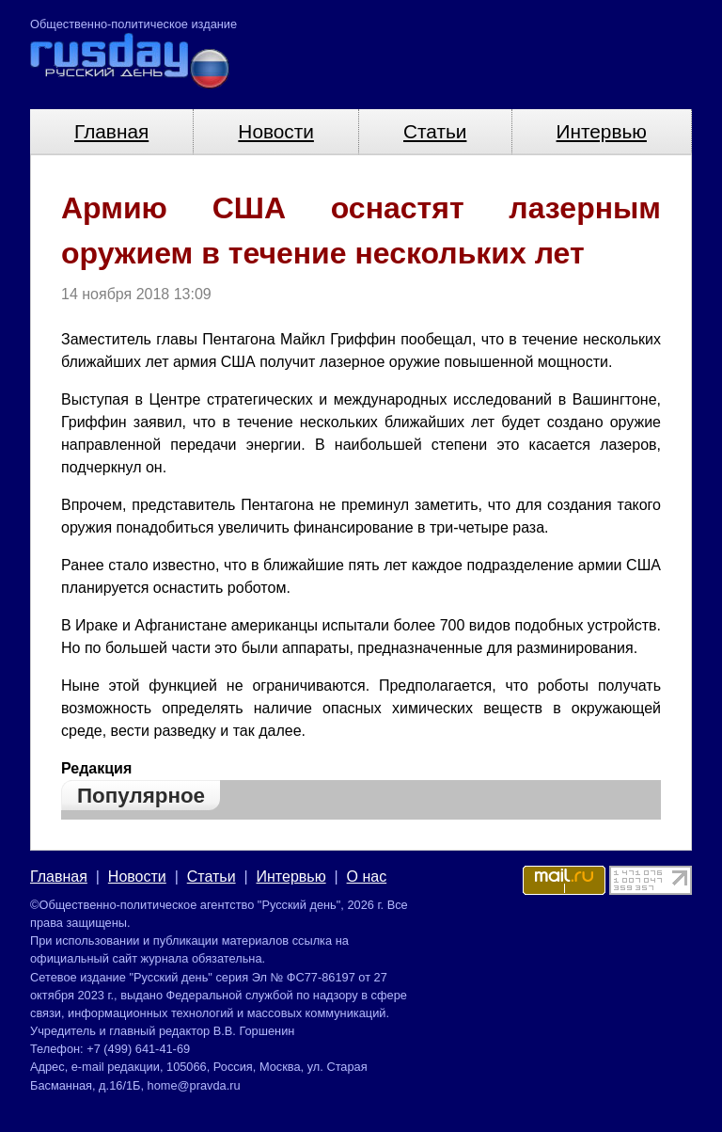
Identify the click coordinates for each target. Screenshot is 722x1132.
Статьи (434, 131)
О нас (367, 877)
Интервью (602, 131)
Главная (111, 131)
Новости (276, 131)
